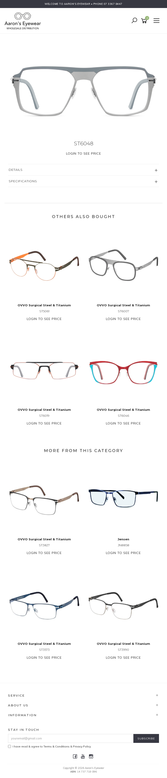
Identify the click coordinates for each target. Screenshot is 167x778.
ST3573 (44, 649)
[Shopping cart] (144, 21)
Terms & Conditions (56, 746)
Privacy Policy (82, 746)
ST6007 (123, 311)
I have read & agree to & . (50, 746)
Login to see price (83, 153)
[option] (83, 84)
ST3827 (44, 545)
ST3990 (123, 649)
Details (16, 170)
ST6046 (123, 415)
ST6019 (44, 415)
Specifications (23, 181)
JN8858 (123, 545)
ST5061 (44, 311)
